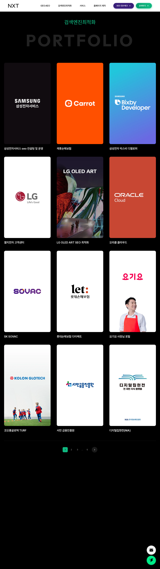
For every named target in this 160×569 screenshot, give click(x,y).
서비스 (82, 5)
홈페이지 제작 (100, 5)
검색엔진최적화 (65, 5)
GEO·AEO (45, 5)
